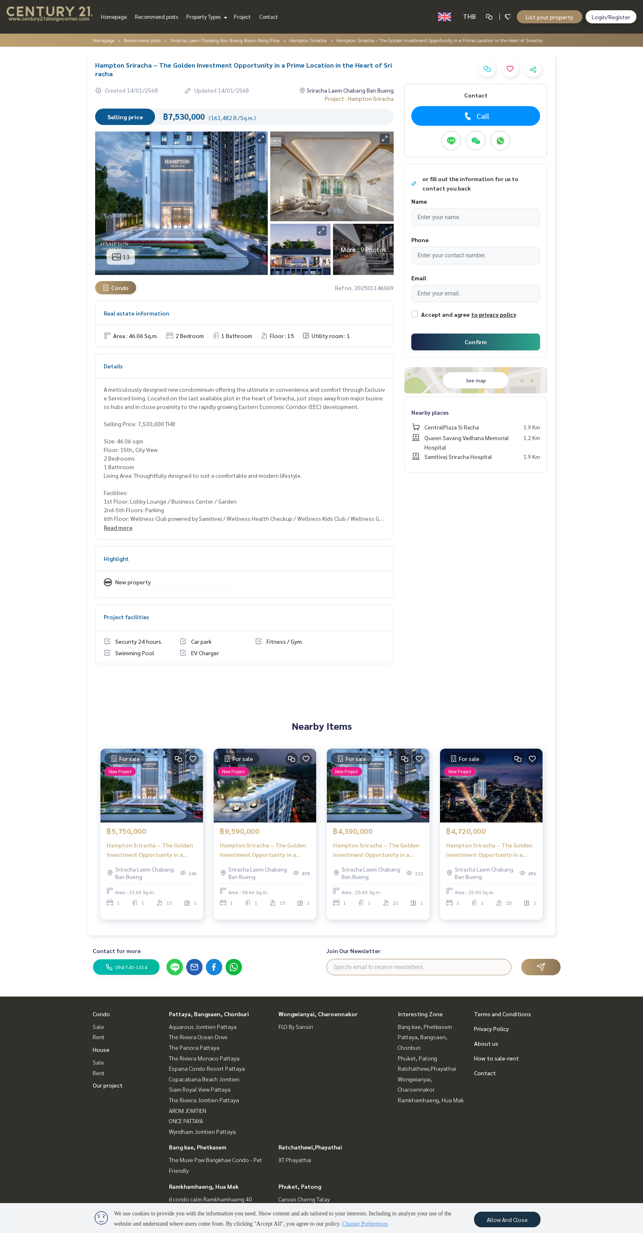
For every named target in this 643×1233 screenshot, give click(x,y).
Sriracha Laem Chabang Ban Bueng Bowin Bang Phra (225, 40)
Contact (268, 16)
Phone (420, 239)
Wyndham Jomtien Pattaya (202, 1131)
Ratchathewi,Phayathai (310, 1147)
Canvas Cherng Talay (304, 1199)
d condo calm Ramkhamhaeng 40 (210, 1199)
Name (419, 201)
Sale (98, 1026)
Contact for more (117, 950)
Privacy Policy (491, 1028)
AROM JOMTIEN (187, 1110)
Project (242, 16)
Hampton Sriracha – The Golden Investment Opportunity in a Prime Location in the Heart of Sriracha (150, 855)
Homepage (114, 16)
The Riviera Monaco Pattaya (204, 1058)
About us (486, 1043)
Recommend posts (156, 16)
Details (113, 366)
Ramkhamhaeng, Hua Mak (204, 1186)
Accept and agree (445, 314)
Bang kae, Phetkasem (197, 1147)
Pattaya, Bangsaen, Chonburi (209, 1013)
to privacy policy (493, 314)
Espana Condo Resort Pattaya (207, 1068)
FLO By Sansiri (295, 1026)
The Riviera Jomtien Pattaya (204, 1100)
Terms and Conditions (502, 1013)
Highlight (116, 558)
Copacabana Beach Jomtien (204, 1079)
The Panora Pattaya (194, 1047)
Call (476, 116)
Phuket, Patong (299, 1186)
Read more (118, 527)
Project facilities (126, 616)
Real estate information (136, 313)
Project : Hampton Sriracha (359, 98)
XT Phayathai (294, 1159)
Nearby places (430, 412)
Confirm (476, 341)
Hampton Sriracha (308, 40)
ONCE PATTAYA (186, 1120)
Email (418, 278)
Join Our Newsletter (353, 950)
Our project (108, 1085)
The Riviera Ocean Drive (198, 1036)
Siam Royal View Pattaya (199, 1089)
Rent (99, 1036)
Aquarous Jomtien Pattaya (203, 1026)
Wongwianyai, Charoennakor (318, 1013)
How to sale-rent (496, 1058)
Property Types (205, 16)
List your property (549, 16)
